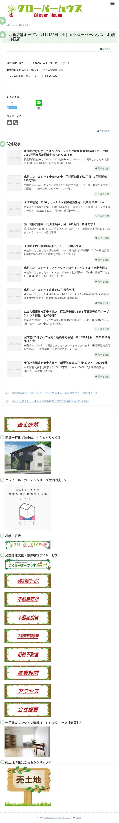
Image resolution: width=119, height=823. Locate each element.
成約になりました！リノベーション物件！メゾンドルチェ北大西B (65, 267)
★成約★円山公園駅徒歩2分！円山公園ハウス (52, 246)
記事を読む (103, 168)
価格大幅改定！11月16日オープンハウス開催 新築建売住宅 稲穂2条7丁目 (51, 393)
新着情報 (106, 49)
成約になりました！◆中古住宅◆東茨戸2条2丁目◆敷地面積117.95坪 (47, 401)
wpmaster (105, 130)
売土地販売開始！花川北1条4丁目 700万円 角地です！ (60, 224)
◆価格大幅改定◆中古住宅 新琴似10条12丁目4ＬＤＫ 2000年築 (66, 362)
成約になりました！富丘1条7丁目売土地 (49, 289)
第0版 (78, 818)
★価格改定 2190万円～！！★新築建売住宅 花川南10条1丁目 (64, 202)
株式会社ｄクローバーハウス (57, 818)
